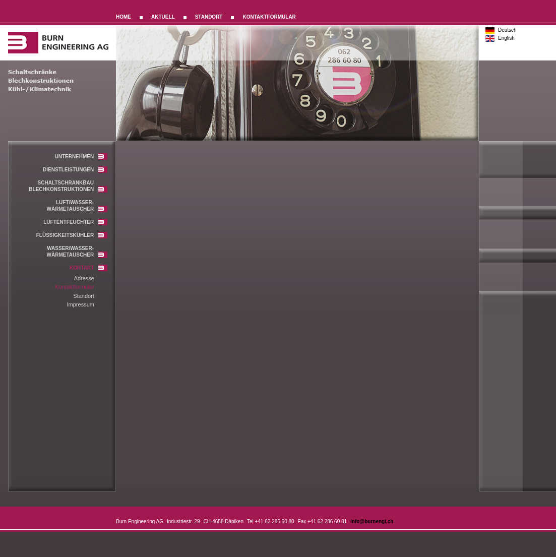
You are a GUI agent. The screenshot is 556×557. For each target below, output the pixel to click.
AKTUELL (163, 17)
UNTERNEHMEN (80, 156)
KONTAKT (88, 268)
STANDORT (209, 17)
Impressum (80, 304)
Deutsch (507, 30)
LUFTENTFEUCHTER (75, 222)
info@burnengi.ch (371, 521)
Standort (83, 296)
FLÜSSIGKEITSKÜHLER (71, 235)
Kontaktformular (74, 287)
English (506, 38)
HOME (123, 17)
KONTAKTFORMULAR (268, 17)
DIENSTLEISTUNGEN (75, 169)
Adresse (84, 278)
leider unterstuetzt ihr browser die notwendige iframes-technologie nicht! (300, 320)
